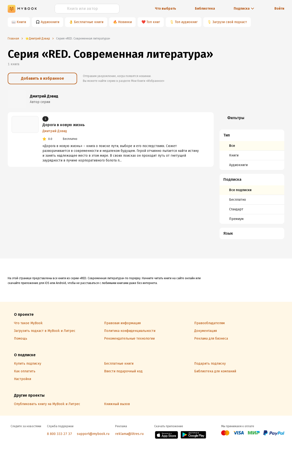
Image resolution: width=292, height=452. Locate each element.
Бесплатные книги (88, 22)
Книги (21, 22)
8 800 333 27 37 (59, 434)
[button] (252, 135)
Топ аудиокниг (186, 22)
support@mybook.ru (93, 434)
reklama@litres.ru (129, 434)
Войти (279, 8)
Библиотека (205, 8)
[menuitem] (251, 149)
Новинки (125, 22)
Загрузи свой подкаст (229, 22)
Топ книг (153, 22)
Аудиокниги (50, 22)
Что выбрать (165, 8)
